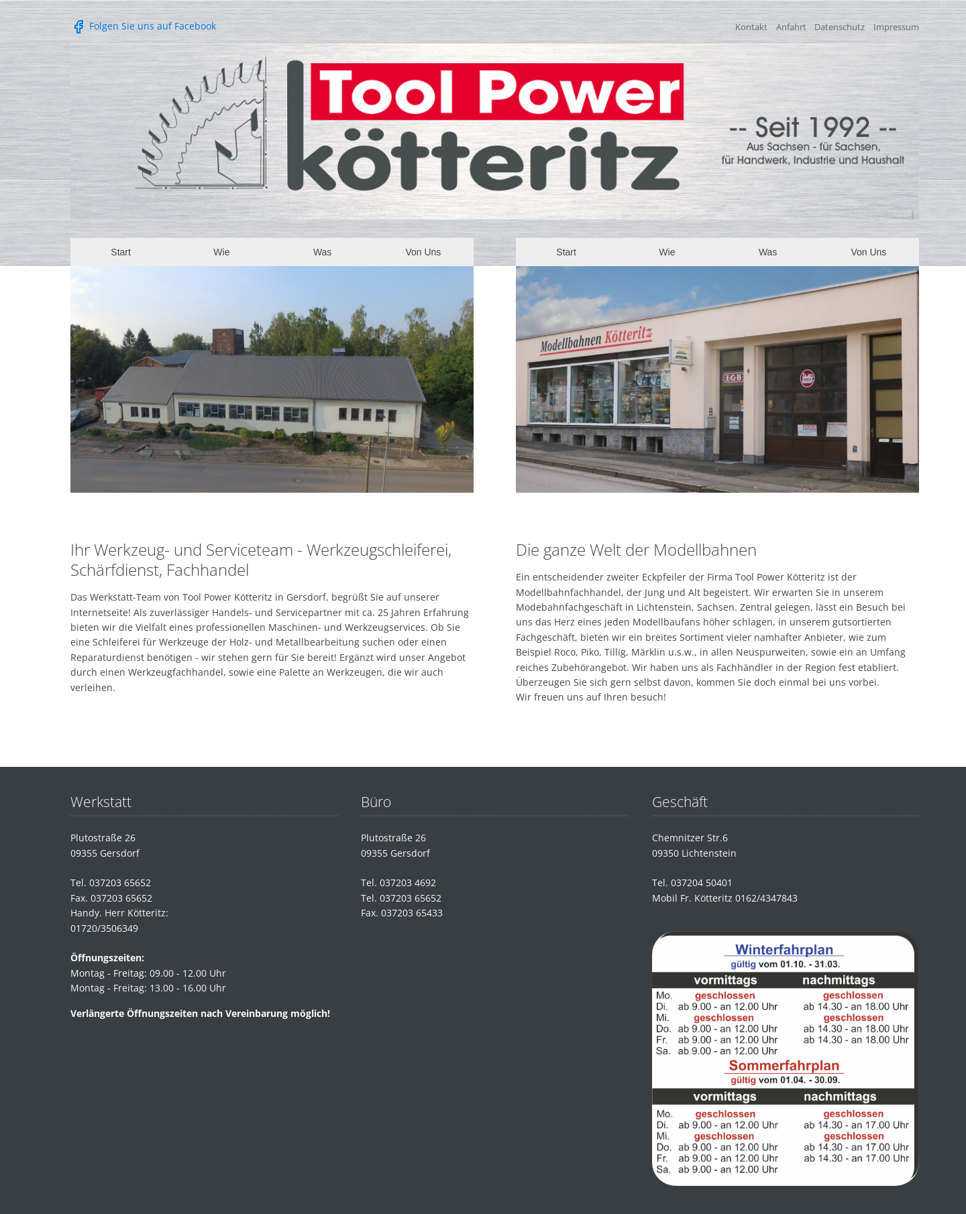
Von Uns (423, 252)
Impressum (896, 27)
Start (121, 252)
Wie (221, 252)
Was (322, 252)
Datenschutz (839, 27)
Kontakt (751, 27)
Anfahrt (791, 27)
